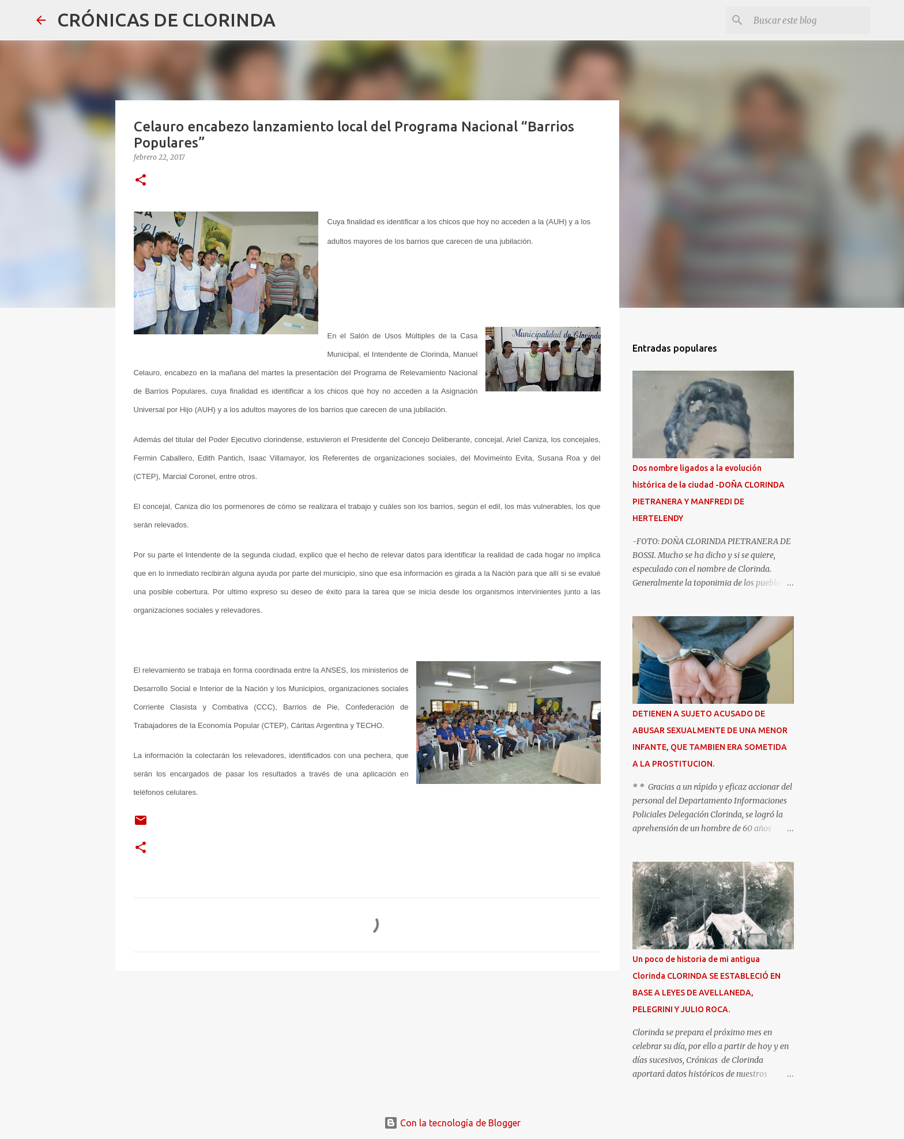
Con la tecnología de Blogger (452, 1123)
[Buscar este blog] (809, 20)
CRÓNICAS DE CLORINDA (166, 19)
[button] (141, 180)
